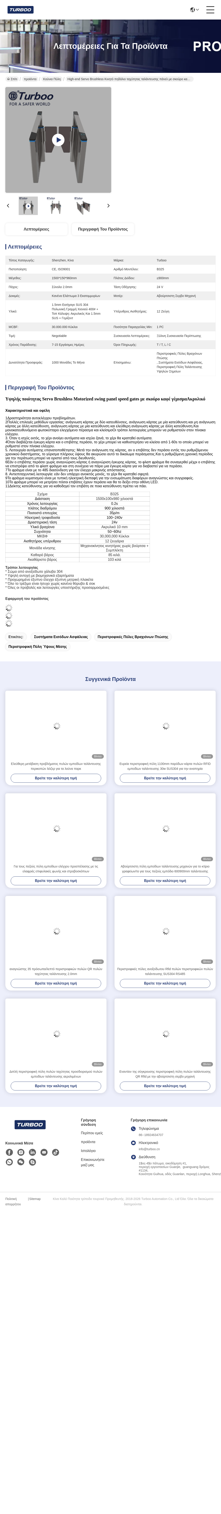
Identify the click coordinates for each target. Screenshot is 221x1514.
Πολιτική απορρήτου (13, 1201)
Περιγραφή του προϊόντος (103, 229)
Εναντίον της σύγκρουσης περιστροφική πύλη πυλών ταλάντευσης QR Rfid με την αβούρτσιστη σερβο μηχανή (165, 1074)
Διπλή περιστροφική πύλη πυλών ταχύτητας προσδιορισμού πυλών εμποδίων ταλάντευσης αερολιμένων (55, 1074)
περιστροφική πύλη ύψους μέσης (37, 647)
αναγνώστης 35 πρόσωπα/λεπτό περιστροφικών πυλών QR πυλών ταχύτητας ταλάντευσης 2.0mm (56, 971)
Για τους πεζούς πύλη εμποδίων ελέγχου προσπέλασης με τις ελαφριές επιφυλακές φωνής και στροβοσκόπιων (56, 869)
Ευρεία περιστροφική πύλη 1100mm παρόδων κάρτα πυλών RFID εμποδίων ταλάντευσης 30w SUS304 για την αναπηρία (165, 766)
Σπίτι (12, 79)
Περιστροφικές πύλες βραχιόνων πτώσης (133, 637)
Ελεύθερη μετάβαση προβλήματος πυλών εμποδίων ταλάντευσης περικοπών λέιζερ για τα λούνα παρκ (56, 766)
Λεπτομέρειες (36, 229)
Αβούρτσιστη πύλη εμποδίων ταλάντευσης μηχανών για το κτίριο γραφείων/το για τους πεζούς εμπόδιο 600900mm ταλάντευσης (165, 869)
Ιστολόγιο (88, 1151)
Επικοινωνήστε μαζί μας (92, 1162)
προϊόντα (30, 79)
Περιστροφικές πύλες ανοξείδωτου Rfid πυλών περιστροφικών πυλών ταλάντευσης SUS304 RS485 (165, 971)
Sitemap (34, 1199)
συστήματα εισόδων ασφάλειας (61, 637)
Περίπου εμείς (92, 1133)
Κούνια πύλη (52, 79)
